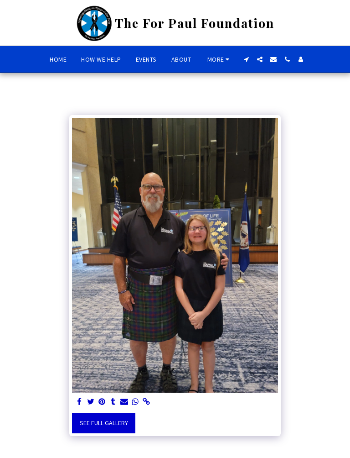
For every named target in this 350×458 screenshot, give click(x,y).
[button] (246, 59)
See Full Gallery (104, 423)
